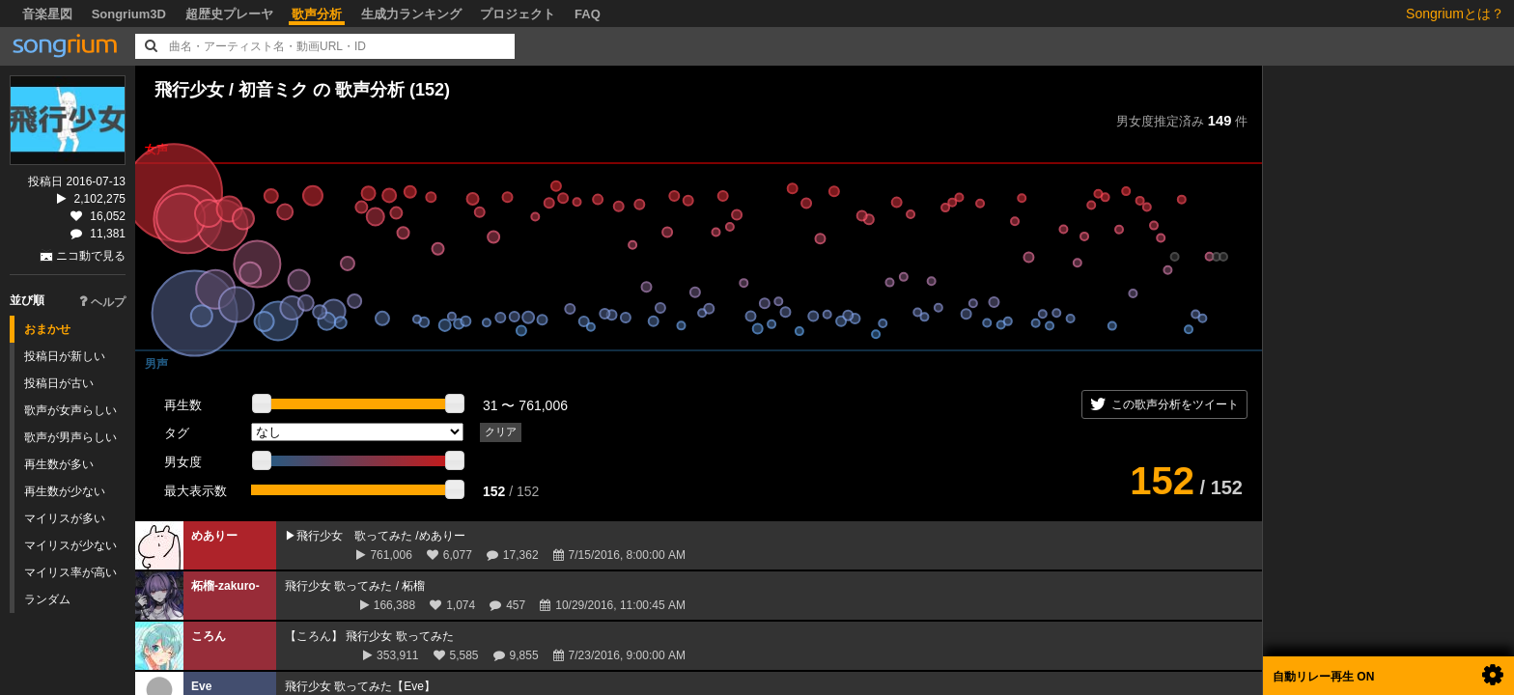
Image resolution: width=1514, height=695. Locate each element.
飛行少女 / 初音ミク (231, 89)
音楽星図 (47, 14)
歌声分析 (317, 14)
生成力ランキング (411, 14)
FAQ (588, 14)
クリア (501, 431)
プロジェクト (517, 14)
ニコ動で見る (91, 256)
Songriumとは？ (1455, 13)
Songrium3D (129, 14)
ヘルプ (102, 302)
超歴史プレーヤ (229, 14)
